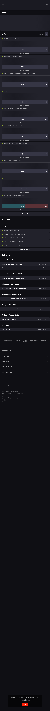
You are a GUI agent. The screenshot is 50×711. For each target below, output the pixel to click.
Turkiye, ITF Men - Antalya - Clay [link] (12, 178)
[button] (25, 39)
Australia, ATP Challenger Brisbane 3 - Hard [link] (15, 238)
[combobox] (10, 386)
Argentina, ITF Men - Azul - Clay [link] (12, 230)
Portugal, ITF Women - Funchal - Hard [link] (13, 91)
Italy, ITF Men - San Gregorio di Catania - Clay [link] (15, 143)
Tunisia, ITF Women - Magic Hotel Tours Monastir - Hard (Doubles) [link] (20, 73)
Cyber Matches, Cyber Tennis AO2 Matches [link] (15, 195)
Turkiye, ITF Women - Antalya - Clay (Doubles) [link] (15, 108)
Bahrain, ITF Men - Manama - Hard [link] (12, 160)
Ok (25, 704)
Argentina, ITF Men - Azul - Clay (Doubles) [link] (14, 234)
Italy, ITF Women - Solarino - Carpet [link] (13, 56)
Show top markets (25, 53)
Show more (25, 249)
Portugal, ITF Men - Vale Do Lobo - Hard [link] (14, 126)
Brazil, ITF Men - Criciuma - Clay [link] (12, 245)
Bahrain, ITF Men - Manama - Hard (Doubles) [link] (15, 241)
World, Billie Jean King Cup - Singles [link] (13, 39)
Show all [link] (41, 34)
